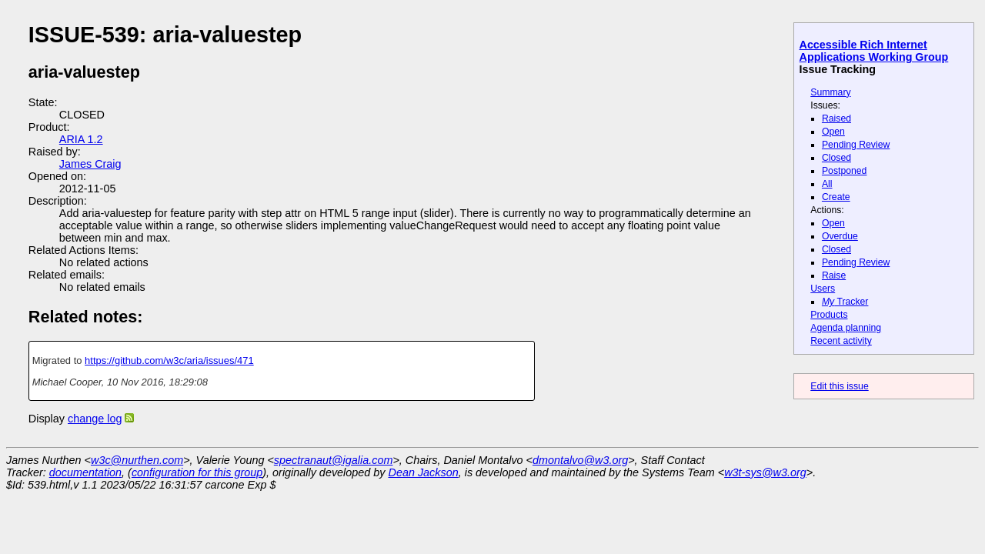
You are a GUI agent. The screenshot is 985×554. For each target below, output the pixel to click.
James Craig (90, 164)
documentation (85, 472)
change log (95, 418)
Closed (836, 157)
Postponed (844, 170)
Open (833, 131)
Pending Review (856, 144)
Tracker (845, 301)
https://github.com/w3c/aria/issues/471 (169, 360)
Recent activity (841, 340)
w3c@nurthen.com (137, 460)
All (827, 184)
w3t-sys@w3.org (765, 472)
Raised (836, 118)
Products (828, 314)
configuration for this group (197, 472)
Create (836, 197)
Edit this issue (839, 386)
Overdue (840, 236)
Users (822, 288)
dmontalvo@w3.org (580, 460)
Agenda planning (845, 327)
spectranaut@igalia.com (333, 460)
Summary (830, 92)
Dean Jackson (424, 472)
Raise (834, 275)
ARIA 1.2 (81, 139)
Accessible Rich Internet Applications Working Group (874, 50)
